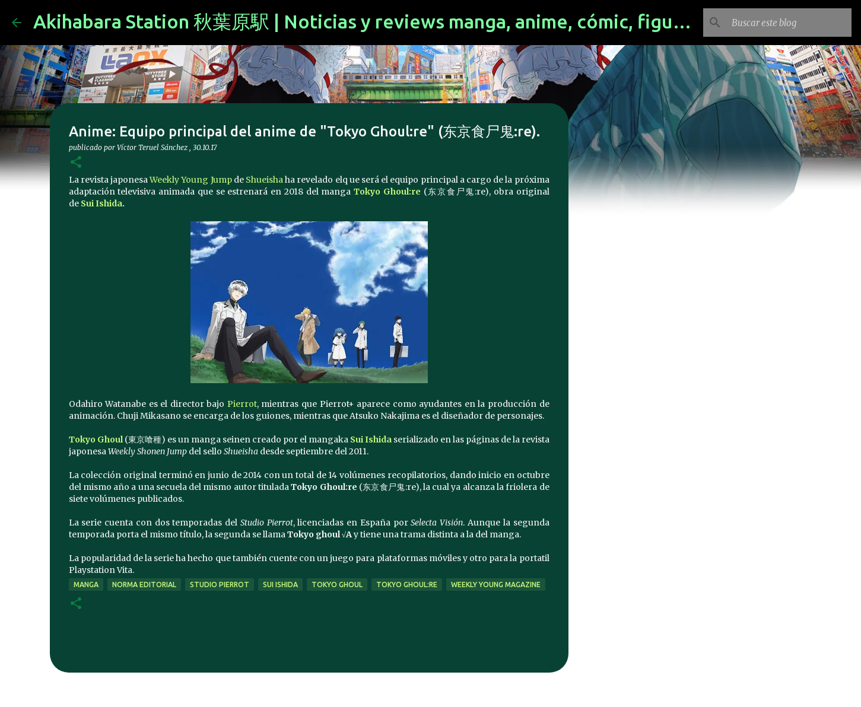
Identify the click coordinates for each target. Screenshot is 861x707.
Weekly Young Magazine (496, 584)
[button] (76, 163)
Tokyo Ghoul (96, 439)
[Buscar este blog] (789, 22)
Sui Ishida (101, 203)
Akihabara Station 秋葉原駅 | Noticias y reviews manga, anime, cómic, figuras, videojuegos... (433, 21)
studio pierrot (219, 584)
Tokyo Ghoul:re (387, 191)
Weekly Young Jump (190, 179)
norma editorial (144, 584)
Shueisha (264, 179)
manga (86, 584)
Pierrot (242, 404)
